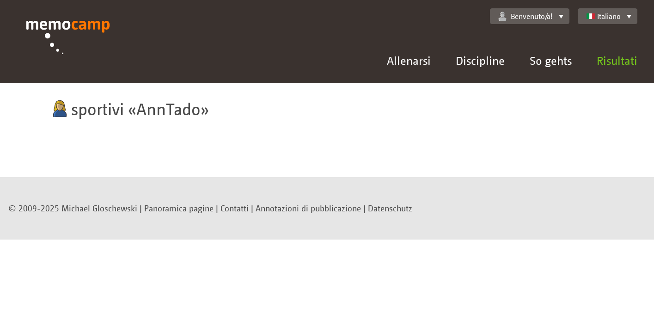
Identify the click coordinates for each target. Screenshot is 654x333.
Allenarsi (409, 60)
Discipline (480, 60)
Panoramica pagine (179, 208)
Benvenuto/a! (525, 16)
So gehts (551, 60)
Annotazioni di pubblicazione (308, 208)
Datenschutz (390, 208)
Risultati (617, 60)
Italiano (603, 16)
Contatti (234, 208)
